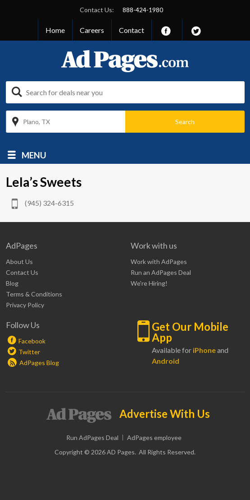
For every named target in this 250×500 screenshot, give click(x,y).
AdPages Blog (33, 362)
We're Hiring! (149, 283)
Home (55, 30)
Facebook (31, 341)
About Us (19, 261)
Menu (34, 154)
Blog (12, 283)
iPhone (204, 350)
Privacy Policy (25, 305)
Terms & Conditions (34, 294)
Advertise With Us (164, 413)
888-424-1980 (143, 10)
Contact (131, 30)
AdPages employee (154, 437)
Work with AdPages (159, 261)
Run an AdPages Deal (161, 272)
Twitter (29, 352)
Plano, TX (36, 121)
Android (165, 360)
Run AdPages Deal (92, 437)
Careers (92, 30)
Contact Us (22, 272)
